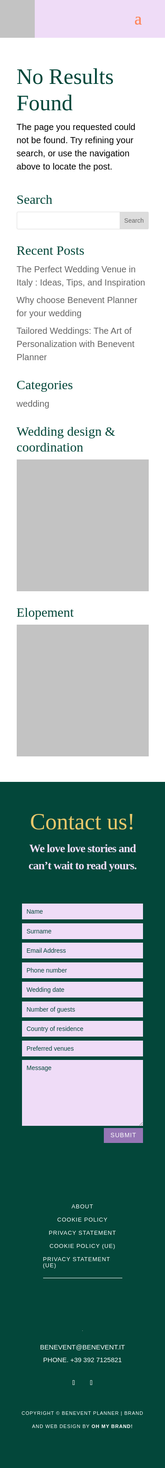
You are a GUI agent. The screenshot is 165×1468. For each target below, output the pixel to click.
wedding (33, 404)
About (83, 1207)
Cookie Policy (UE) (83, 1246)
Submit (123, 1135)
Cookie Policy (82, 1220)
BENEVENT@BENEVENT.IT (82, 1347)
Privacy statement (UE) (76, 1262)
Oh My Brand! (112, 1426)
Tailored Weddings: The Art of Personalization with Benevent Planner (76, 344)
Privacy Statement (82, 1233)
